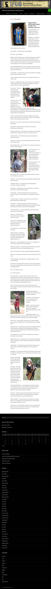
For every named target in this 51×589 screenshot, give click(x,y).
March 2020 (4, 480)
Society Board (4, 574)
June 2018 (4, 503)
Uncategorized (5, 581)
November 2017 (5, 517)
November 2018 (5, 492)
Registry (3, 570)
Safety (3, 572)
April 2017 (4, 531)
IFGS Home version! (6, 460)
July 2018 (4, 501)
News (21, 13)
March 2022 (4, 473)
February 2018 (5, 513)
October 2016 (4, 540)
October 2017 (4, 520)
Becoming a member (6, 425)
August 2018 (4, 499)
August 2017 (4, 522)
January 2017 (4, 536)
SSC (2, 577)
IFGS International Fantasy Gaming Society (13, 10)
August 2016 (4, 545)
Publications (4, 567)
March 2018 (4, 510)
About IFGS (9, 13)
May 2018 (4, 506)
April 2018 (4, 508)
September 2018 (5, 497)
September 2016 (5, 543)
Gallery (25, 13)
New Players (14, 13)
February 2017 (5, 533)
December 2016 (5, 538)
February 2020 (5, 483)
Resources (32, 13)
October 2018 (4, 494)
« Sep (3, 445)
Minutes (3, 563)
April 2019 (4, 485)
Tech (3, 579)
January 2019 (4, 490)
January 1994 (4, 547)
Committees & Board (40, 13)
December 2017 (5, 515)
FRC (3, 558)
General (3, 560)
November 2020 (5, 476)
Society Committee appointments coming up (10, 456)
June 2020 (4, 478)
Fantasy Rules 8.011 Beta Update (8, 458)
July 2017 (4, 524)
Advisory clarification (6, 463)
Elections (4, 556)
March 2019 (4, 487)
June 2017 (4, 527)
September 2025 (5, 471)
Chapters (48, 13)
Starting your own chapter (7, 427)
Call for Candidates (6, 454)
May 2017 (4, 529)
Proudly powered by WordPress (7, 587)
